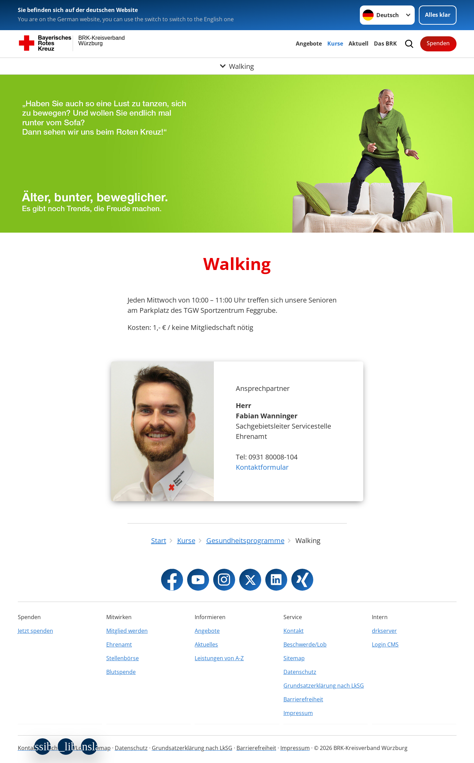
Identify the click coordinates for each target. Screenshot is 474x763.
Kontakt (293, 631)
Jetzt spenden (35, 631)
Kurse (335, 43)
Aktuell (358, 43)
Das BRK (385, 43)
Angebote (309, 43)
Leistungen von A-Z (219, 658)
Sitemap (294, 658)
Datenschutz (299, 672)
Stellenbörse (122, 658)
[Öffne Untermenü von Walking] (237, 66)
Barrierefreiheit (303, 699)
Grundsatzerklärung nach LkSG (323, 685)
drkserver (384, 631)
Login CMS (385, 644)
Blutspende (121, 672)
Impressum (298, 713)
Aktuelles (206, 644)
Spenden (438, 43)
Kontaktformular (262, 467)
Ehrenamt (119, 644)
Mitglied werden (127, 631)
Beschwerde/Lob (305, 644)
